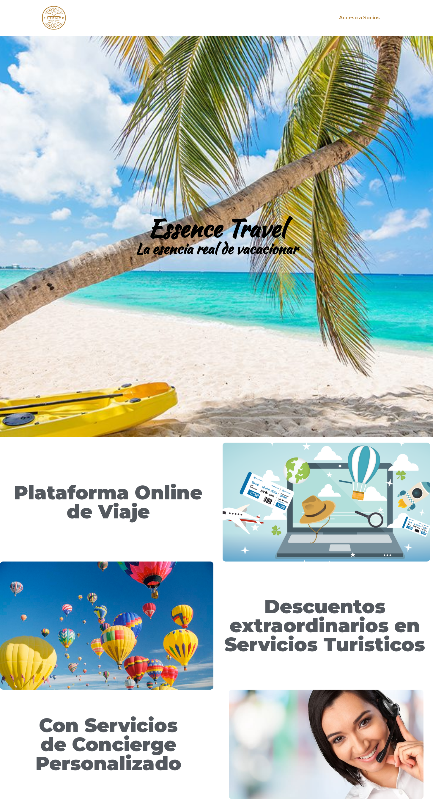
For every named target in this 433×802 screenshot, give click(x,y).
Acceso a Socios (359, 18)
